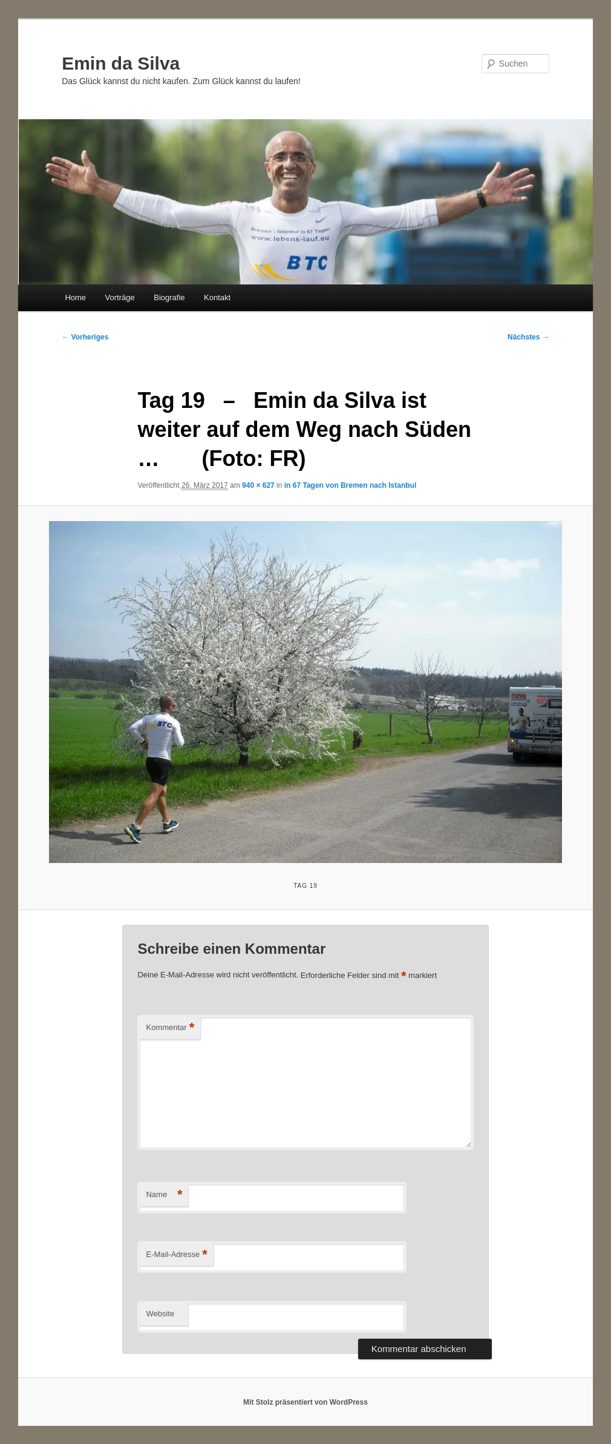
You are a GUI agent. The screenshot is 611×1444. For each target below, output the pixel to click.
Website (160, 1313)
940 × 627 (258, 485)
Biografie (169, 297)
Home (75, 297)
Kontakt (217, 297)
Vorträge (120, 297)
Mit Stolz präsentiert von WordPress (305, 1402)
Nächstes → (528, 337)
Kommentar (170, 1028)
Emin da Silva (121, 63)
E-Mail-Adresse (176, 1255)
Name (164, 1195)
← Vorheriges (85, 337)
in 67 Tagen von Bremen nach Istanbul (350, 485)
